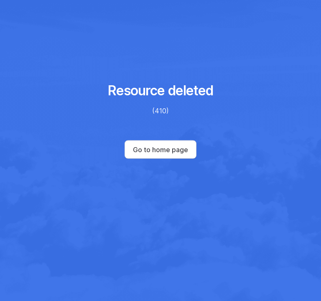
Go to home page (160, 149)
